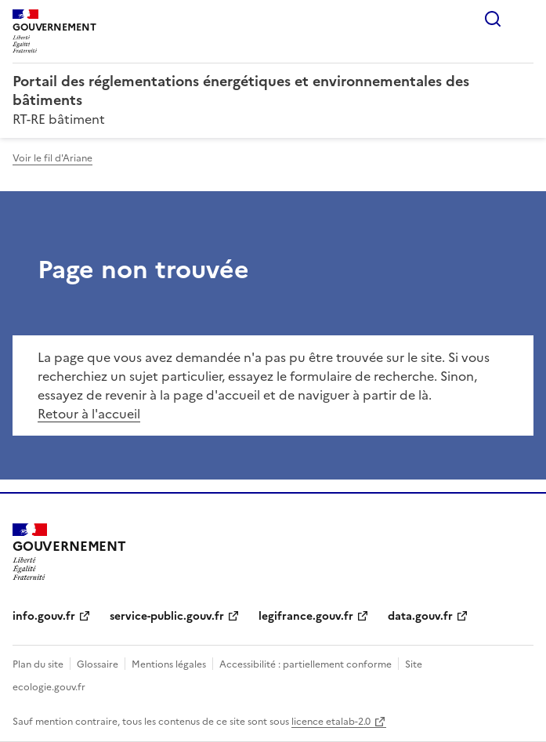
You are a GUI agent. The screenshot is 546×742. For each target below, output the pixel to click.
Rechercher (492, 18)
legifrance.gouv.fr (306, 616)
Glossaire (97, 664)
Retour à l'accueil (89, 413)
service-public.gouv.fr (167, 616)
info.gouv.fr (44, 616)
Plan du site (38, 664)
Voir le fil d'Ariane (52, 158)
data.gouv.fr (420, 616)
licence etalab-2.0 (331, 722)
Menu (524, 18)
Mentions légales (169, 664)
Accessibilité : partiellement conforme (305, 664)
